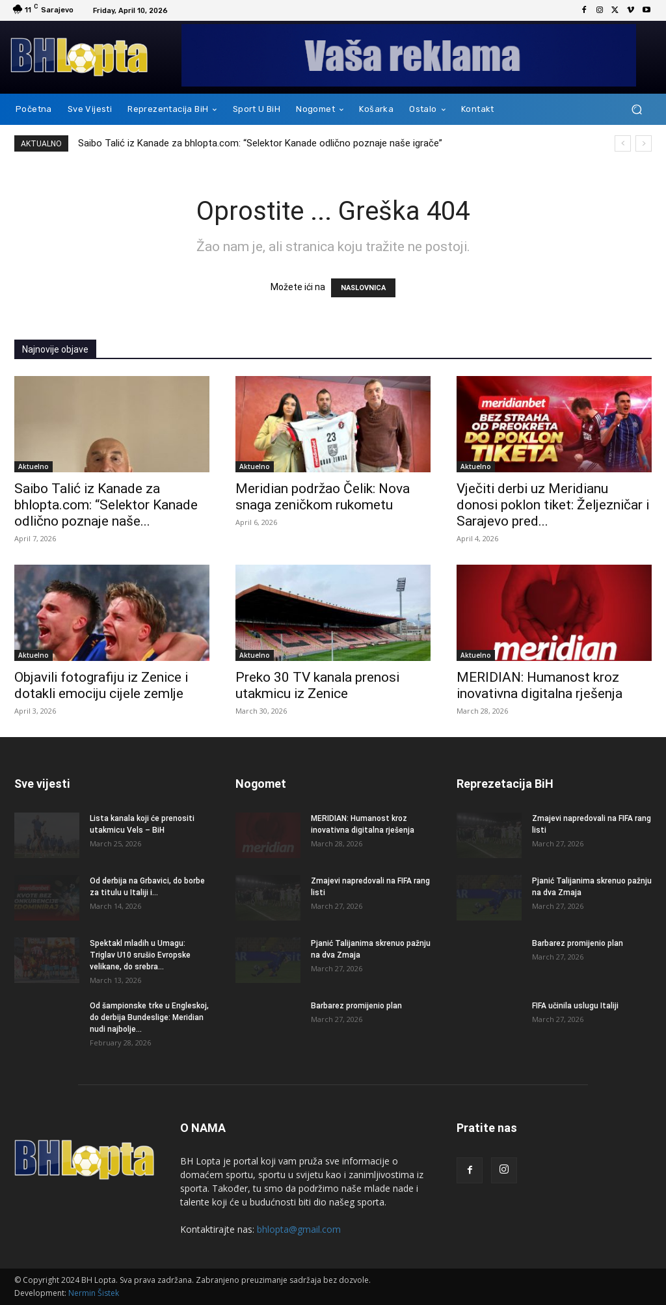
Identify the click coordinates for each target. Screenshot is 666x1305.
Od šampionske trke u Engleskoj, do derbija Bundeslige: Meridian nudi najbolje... (149, 1017)
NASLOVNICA (363, 288)
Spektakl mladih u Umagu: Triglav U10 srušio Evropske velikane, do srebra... (140, 955)
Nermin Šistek (93, 1292)
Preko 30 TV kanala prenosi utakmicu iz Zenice (317, 685)
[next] (643, 143)
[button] (636, 109)
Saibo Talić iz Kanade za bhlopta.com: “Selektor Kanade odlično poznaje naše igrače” (260, 143)
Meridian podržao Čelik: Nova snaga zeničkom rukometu (322, 497)
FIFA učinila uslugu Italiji (575, 1005)
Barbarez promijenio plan (356, 1005)
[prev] (623, 143)
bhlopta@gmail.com (299, 1229)
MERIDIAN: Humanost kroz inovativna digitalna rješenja (539, 685)
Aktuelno (33, 466)
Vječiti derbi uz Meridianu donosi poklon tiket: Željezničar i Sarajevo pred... (553, 505)
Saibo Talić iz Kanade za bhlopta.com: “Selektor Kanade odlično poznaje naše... (106, 505)
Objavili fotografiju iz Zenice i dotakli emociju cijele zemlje (101, 685)
